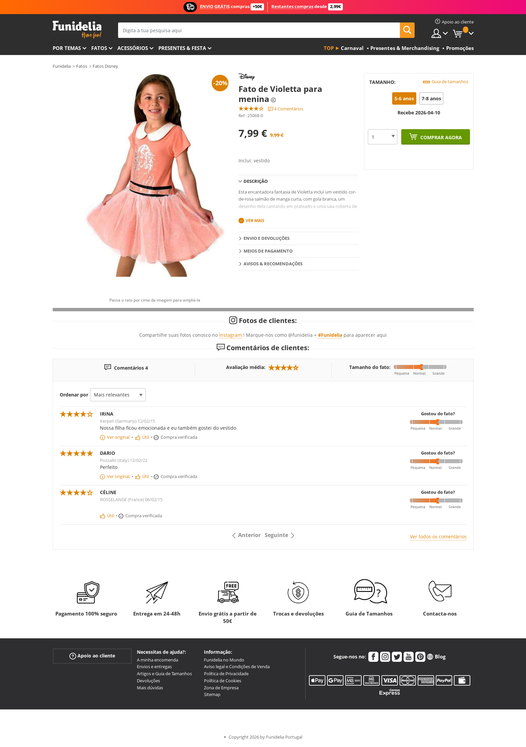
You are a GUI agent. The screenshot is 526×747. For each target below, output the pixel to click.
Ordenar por (74, 394)
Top (329, 48)
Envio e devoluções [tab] (267, 238)
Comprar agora (440, 137)
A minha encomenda (157, 660)
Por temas (67, 48)
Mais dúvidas (150, 688)
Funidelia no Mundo (224, 660)
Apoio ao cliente (92, 655)
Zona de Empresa (221, 688)
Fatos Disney (105, 66)
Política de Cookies (222, 681)
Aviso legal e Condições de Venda (237, 666)
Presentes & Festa (182, 48)
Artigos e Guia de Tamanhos (164, 674)
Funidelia (62, 66)
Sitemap (212, 694)
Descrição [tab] (256, 181)
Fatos (99, 48)
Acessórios (132, 48)
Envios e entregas (154, 666)
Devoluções (148, 681)
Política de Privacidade (226, 674)
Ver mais (255, 220)
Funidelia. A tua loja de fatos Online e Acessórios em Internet (77, 30)
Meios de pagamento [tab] (268, 251)
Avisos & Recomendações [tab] (273, 264)
